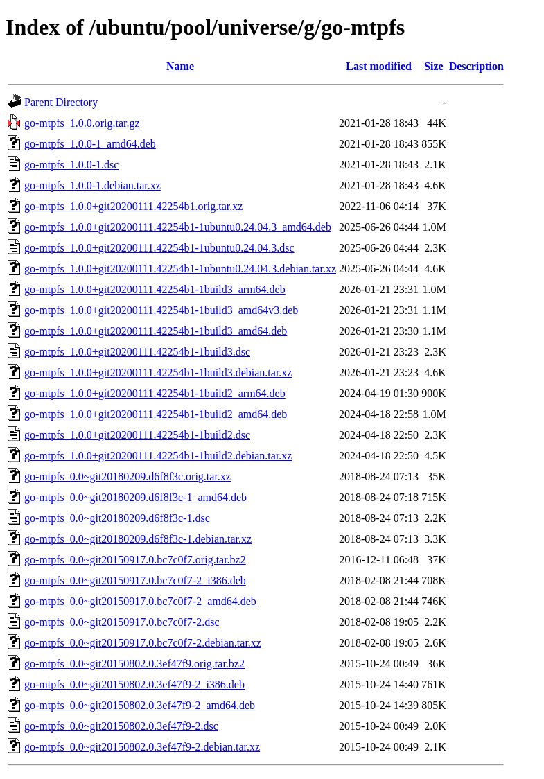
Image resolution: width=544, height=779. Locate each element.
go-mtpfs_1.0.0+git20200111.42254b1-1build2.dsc (137, 435)
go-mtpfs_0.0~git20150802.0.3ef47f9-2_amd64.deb (139, 705)
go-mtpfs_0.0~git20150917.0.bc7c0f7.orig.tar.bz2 (135, 560)
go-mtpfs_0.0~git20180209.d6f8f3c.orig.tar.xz (127, 476)
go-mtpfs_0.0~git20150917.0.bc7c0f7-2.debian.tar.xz (142, 643)
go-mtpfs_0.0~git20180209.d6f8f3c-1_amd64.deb (135, 497)
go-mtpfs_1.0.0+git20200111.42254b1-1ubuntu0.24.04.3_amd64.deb (177, 227)
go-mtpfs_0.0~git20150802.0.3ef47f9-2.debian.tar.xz (142, 747)
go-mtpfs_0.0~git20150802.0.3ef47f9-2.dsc (121, 726)
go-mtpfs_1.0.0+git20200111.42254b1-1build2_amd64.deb (155, 414)
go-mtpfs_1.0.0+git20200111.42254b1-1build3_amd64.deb (155, 331)
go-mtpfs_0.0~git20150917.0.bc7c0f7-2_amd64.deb (140, 601)
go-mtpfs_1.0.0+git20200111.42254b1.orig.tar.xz (133, 206)
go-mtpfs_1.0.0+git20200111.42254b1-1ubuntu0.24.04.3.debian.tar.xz (180, 268)
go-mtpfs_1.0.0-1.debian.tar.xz (92, 185)
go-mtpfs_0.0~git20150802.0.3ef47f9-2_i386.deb (134, 684)
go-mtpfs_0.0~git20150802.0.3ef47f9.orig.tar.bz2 (134, 663)
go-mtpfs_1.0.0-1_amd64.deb (90, 144)
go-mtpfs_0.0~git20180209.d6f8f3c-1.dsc (117, 518)
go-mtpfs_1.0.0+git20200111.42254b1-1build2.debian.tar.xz (158, 456)
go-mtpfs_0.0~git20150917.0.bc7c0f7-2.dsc (122, 622)
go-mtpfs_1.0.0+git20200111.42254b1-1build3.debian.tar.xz (158, 372)
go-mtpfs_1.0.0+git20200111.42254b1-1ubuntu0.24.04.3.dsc (159, 248)
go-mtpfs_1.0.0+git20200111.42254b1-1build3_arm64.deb (155, 289)
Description (476, 66)
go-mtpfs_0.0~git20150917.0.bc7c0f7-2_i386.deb (135, 580)
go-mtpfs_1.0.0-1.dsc (71, 164)
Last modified (379, 66)
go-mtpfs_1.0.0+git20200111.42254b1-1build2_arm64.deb (155, 393)
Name (180, 66)
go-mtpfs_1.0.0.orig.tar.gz (82, 123)
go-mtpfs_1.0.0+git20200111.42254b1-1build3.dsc (137, 352)
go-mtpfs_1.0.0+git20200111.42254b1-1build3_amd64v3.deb (161, 310)
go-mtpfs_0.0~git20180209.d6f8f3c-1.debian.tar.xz (138, 539)
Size (434, 66)
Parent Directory (61, 102)
